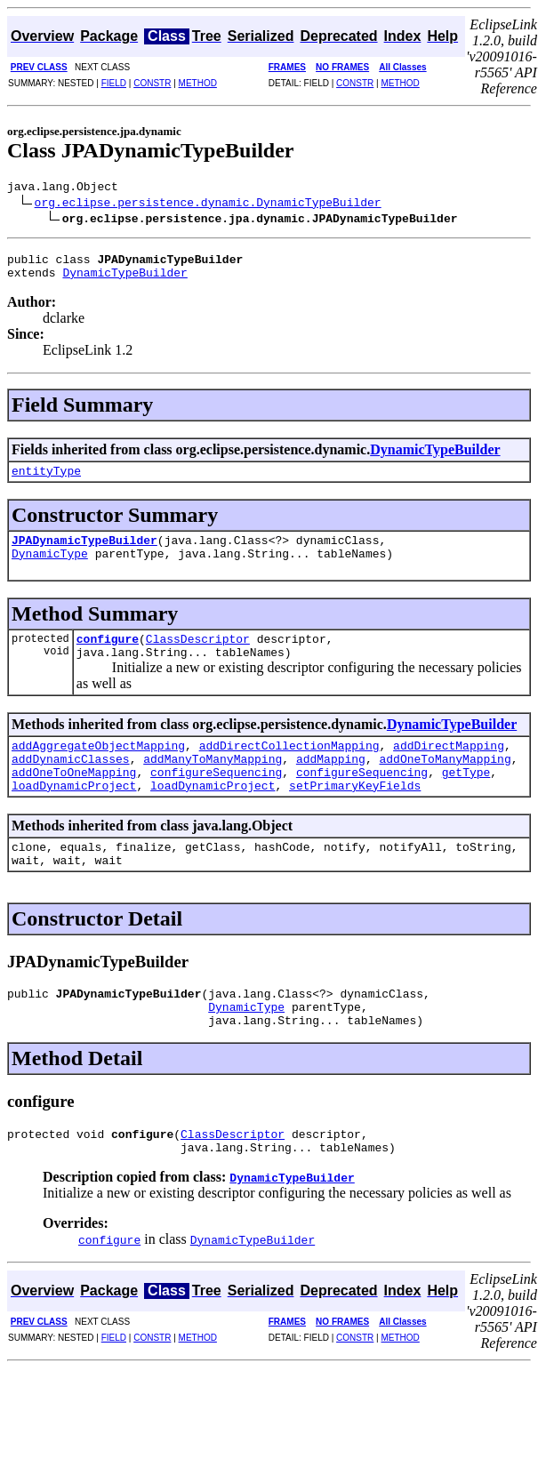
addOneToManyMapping (444, 785)
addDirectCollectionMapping (289, 769)
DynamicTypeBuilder (124, 280)
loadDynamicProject (74, 817)
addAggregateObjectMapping (98, 769)
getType (466, 801)
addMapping (330, 785)
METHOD (198, 83)
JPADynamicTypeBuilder (84, 553)
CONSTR (152, 83)
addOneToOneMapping (74, 801)
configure (107, 657)
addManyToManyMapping (212, 785)
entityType (46, 481)
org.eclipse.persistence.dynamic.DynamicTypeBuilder (208, 204)
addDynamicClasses (71, 785)
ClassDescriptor (198, 657)
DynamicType (50, 569)
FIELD (113, 83)
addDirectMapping (448, 769)
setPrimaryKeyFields (355, 817)
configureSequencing (216, 801)
